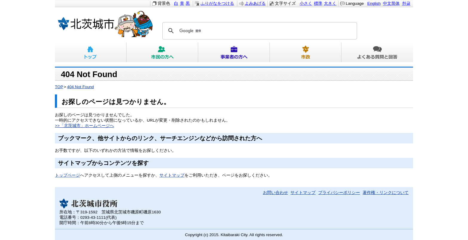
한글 (406, 3)
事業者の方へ (234, 52)
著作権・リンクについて (386, 192)
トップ (91, 52)
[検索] (258, 30)
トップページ (67, 175)
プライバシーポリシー (339, 192)
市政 (305, 52)
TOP (59, 87)
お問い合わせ (275, 192)
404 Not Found (80, 87)
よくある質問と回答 (377, 52)
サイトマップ (171, 175)
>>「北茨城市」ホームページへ (84, 125)
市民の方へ (162, 52)
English (374, 3)
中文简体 (391, 3)
